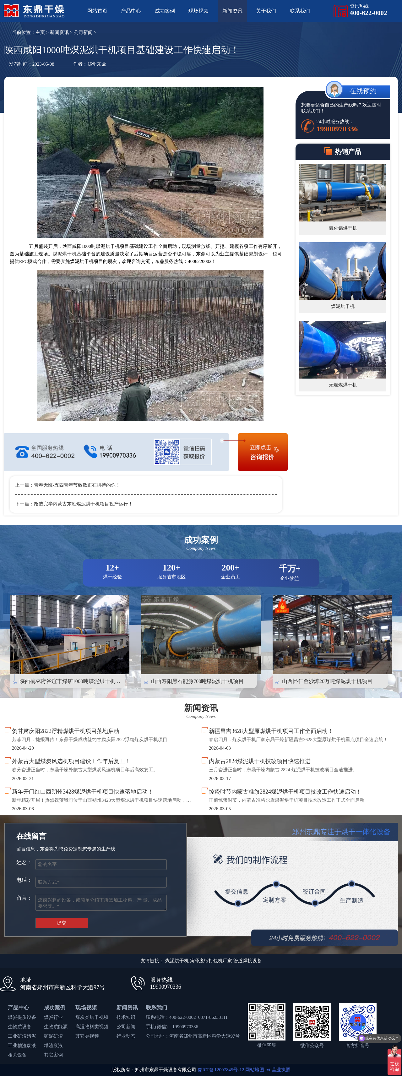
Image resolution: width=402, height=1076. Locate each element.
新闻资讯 (232, 11)
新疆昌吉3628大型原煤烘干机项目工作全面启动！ (271, 731)
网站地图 (254, 1069)
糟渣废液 (53, 1045)
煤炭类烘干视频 (91, 1017)
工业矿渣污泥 (22, 1036)
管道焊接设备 (247, 960)
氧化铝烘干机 (343, 228)
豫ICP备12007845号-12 (221, 1069)
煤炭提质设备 (22, 1017)
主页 (40, 32)
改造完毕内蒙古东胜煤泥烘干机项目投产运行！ (83, 503)
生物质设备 (19, 1026)
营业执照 (281, 1069)
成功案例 (165, 11)
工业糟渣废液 (22, 1045)
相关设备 (17, 1054)
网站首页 (97, 11)
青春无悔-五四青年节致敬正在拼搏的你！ (77, 485)
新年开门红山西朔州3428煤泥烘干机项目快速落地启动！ (82, 792)
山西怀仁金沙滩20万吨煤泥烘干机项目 (327, 681)
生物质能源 (56, 1026)
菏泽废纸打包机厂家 (211, 960)
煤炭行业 (53, 1017)
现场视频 (198, 11)
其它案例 (53, 1054)
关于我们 (266, 11)
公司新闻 (83, 32)
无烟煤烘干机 (343, 384)
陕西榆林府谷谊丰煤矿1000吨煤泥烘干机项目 (72, 681)
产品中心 (131, 11)
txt (267, 1069)
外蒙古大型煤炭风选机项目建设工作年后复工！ (71, 761)
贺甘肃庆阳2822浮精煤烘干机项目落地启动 (65, 731)
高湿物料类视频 (91, 1026)
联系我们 (300, 11)
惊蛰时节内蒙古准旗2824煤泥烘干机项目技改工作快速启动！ (285, 792)
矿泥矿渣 (53, 1036)
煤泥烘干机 (65, 253)
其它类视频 (87, 1036)
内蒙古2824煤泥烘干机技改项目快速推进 (260, 761)
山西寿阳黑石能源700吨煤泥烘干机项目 (197, 681)
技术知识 (126, 1017)
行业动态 (126, 1036)
